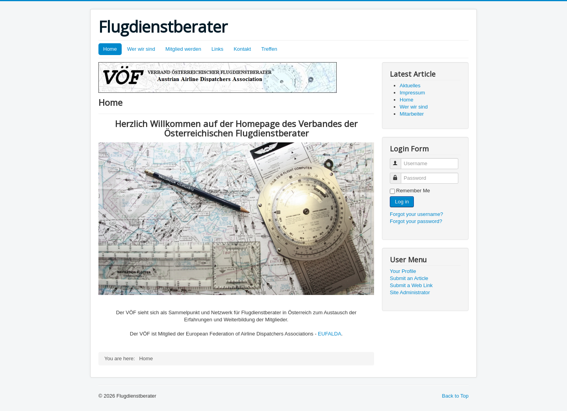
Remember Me (413, 191)
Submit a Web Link (411, 285)
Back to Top (455, 396)
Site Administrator (410, 292)
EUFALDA (329, 334)
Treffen (269, 49)
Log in (402, 202)
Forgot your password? (416, 221)
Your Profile (403, 271)
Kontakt (242, 49)
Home (110, 49)
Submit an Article (409, 278)
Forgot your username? (416, 214)
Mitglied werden (183, 49)
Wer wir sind (141, 49)
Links (217, 49)
